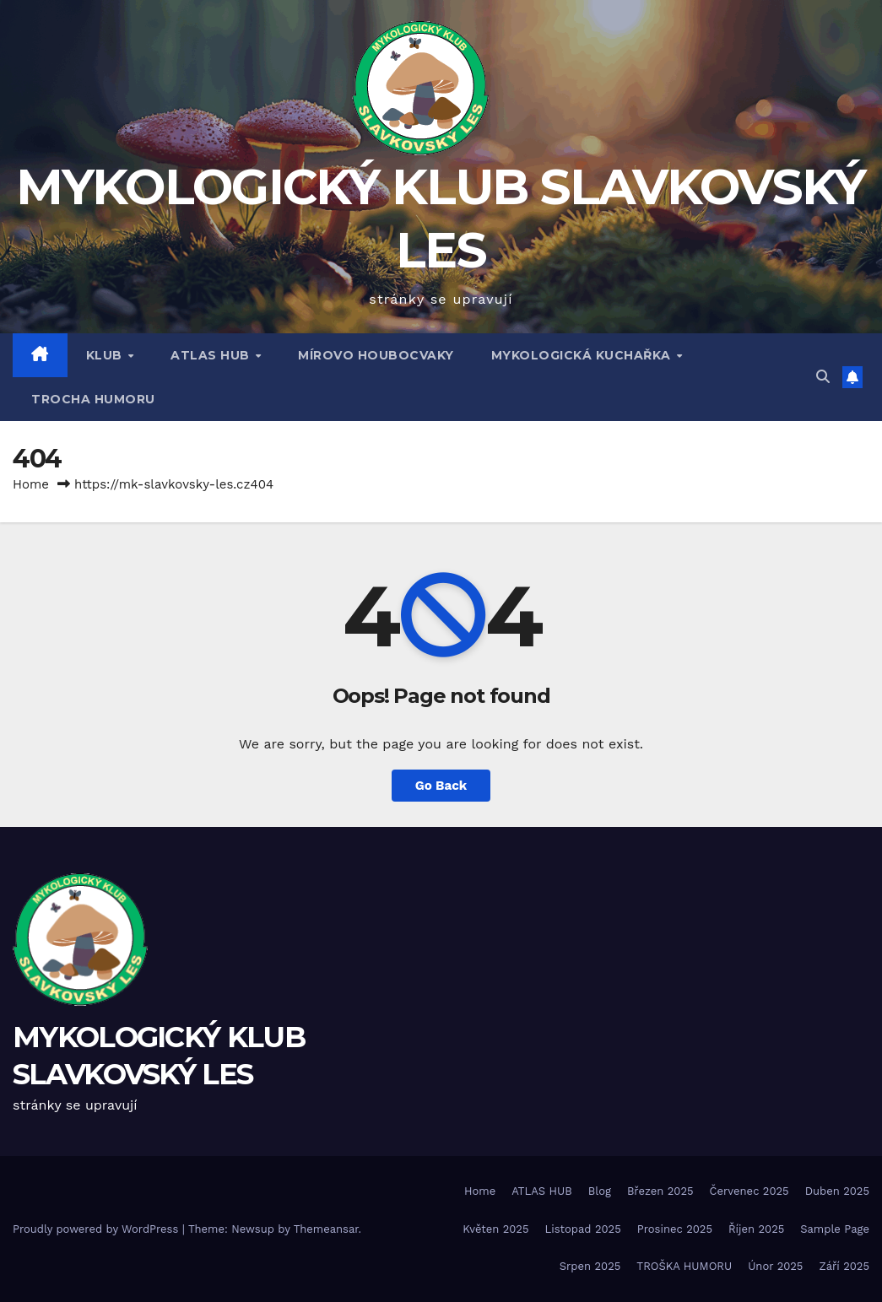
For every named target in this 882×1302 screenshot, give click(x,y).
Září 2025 (844, 1266)
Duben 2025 (837, 1191)
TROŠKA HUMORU (684, 1266)
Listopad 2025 (583, 1229)
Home (31, 484)
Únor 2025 (775, 1266)
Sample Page (834, 1229)
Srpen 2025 (590, 1266)
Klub (106, 355)
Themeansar (326, 1229)
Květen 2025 (495, 1229)
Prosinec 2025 (674, 1229)
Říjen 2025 (756, 1229)
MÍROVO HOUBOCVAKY (376, 355)
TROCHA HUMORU (93, 399)
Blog (599, 1191)
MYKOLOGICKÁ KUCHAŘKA (583, 355)
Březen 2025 (660, 1191)
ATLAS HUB (211, 355)
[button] (823, 377)
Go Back (441, 785)
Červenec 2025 (749, 1191)
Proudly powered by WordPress (97, 1229)
